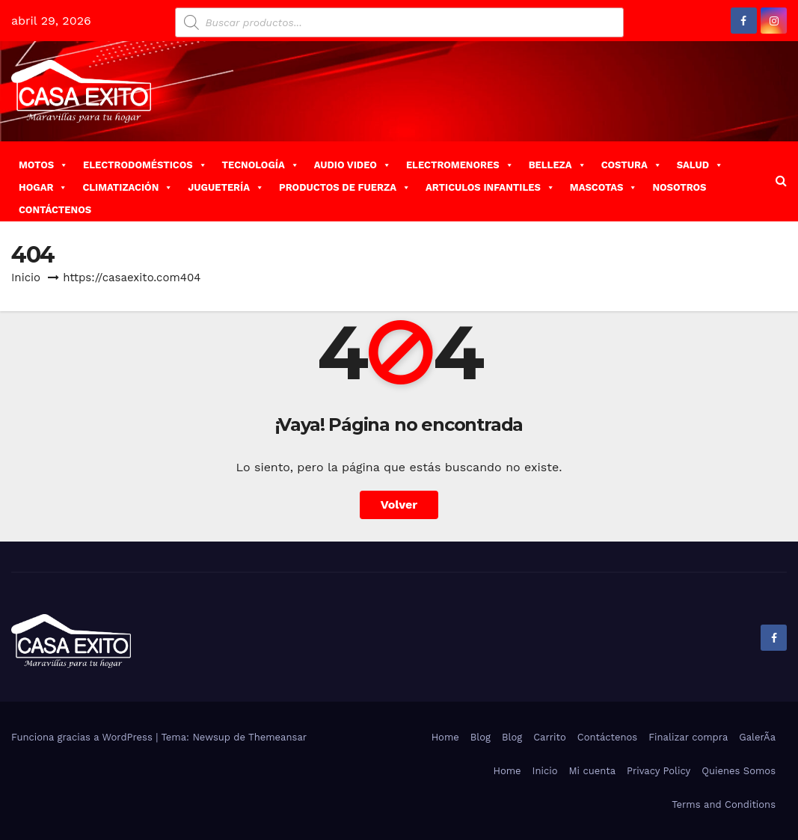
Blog (480, 737)
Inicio (25, 277)
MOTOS (43, 165)
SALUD (700, 165)
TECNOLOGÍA (260, 165)
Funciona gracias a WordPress (83, 737)
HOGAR (43, 187)
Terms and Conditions (724, 804)
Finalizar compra (688, 737)
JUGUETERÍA (226, 187)
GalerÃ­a (757, 737)
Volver (399, 504)
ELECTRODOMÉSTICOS (145, 165)
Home (445, 737)
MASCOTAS (604, 187)
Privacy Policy (658, 770)
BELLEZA (557, 165)
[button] (781, 181)
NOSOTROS (679, 187)
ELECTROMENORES (460, 165)
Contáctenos (607, 737)
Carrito (549, 737)
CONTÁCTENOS (55, 209)
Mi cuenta (592, 770)
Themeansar (277, 737)
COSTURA (631, 165)
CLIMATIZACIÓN (127, 187)
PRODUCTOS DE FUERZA (345, 187)
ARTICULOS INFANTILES (490, 187)
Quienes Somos (739, 770)
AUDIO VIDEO (352, 165)
